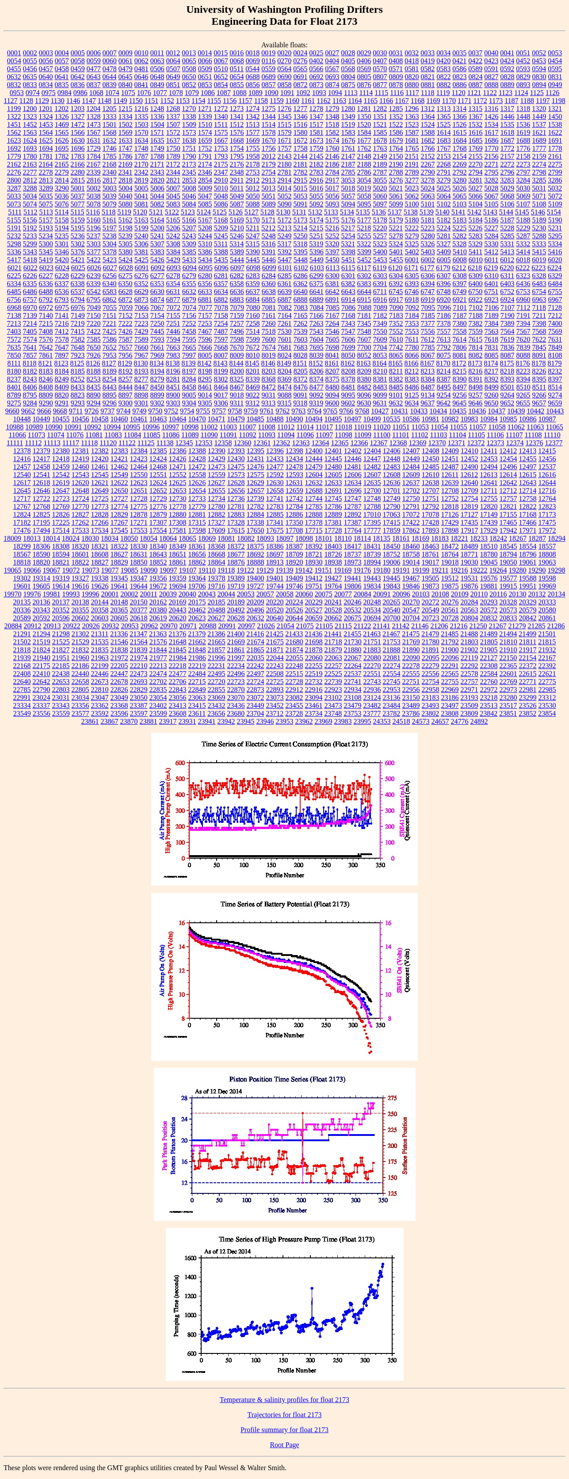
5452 (364, 260)
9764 (314, 411)
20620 (178, 618)
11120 (108, 443)
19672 (158, 586)
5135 (363, 212)
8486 (412, 387)
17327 (216, 522)
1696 (78, 148)
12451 (450, 458)
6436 (523, 283)
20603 (100, 618)
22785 (22, 689)
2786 (364, 172)
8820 (62, 395)
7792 (444, 347)
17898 (450, 530)
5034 (30, 196)
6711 (380, 291)
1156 (230, 100)
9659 (555, 403)
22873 (255, 689)
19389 (236, 578)
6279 (189, 275)
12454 (508, 458)
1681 (412, 140)
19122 (245, 570)
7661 (157, 347)
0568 (348, 69)
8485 (396, 387)
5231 (555, 228)
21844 (158, 650)
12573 (236, 474)
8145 (252, 363)
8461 (205, 387)
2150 (396, 156)
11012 (285, 427)
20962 (149, 626)
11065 (554, 427)
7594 (173, 339)
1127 (10, 100)
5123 (188, 212)
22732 (314, 681)
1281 (364, 108)
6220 (507, 267)
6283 (253, 275)
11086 (170, 435)
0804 (348, 76)
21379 (197, 634)
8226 (539, 371)
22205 (119, 665)
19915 (508, 586)
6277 (157, 275)
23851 (508, 713)
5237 (94, 236)
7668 (221, 347)
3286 (555, 180)
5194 (62, 228)
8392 (492, 379)
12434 (294, 458)
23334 (22, 705)
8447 (141, 387)
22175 (41, 665)
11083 (113, 435)
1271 (205, 108)
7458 (189, 331)
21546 (119, 642)
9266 (539, 395)
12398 (294, 451)
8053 (380, 355)
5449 (316, 260)
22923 (333, 689)
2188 (364, 164)
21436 (313, 634)
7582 (78, 339)
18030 (90, 538)
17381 (333, 522)
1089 (255, 92)
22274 (392, 665)
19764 (333, 586)
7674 (269, 347)
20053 (246, 594)
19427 (333, 578)
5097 (380, 204)
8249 (62, 379)
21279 (517, 626)
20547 (411, 610)
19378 (216, 578)
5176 (348, 220)
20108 (440, 594)
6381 (332, 283)
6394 (428, 283)
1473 (94, 124)
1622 (555, 132)
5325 (412, 244)
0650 (189, 76)
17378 (314, 522)
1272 (221, 108)
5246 (237, 236)
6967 (555, 299)
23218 (489, 697)
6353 (157, 283)
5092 (316, 204)
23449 (255, 705)
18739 (372, 554)
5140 (442, 212)
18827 (100, 562)
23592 (100, 713)
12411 (488, 451)
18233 (479, 538)
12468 (158, 466)
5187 (507, 220)
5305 (125, 244)
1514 (268, 124)
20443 (178, 610)
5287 (523, 236)
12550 (139, 474)
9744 (123, 411)
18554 (528, 546)
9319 (316, 403)
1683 (444, 140)
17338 (255, 522)
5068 (507, 196)
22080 (372, 657)
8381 (380, 379)
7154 (157, 315)
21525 (61, 642)
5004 (125, 188)
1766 (428, 148)
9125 (412, 395)
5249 (285, 236)
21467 (391, 634)
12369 (417, 443)
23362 (100, 705)
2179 (269, 164)
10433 (419, 411)
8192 (125, 371)
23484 (392, 705)
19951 (528, 586)
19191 (401, 570)
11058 (496, 427)
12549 (119, 474)
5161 (110, 220)
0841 (141, 84)
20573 (508, 610)
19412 (314, 578)
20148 (119, 602)
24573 (421, 721)
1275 (268, 108)
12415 (547, 451)
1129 (42, 100)
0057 (62, 61)
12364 (320, 443)
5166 (189, 220)
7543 (316, 331)
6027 (110, 267)
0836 (78, 84)
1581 (316, 132)
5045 (173, 196)
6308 (460, 275)
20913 (52, 626)
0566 (316, 69)
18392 (314, 546)
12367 (378, 443)
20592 (41, 618)
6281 (221, 275)
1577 (253, 132)
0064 (173, 61)
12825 (41, 514)
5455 (396, 260)
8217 (491, 371)
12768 (41, 506)
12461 (100, 466)
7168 (348, 315)
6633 (205, 291)
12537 (547, 466)
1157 (245, 100)
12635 (372, 482)
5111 (15, 212)
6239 (94, 275)
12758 (528, 498)
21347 (138, 634)
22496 (236, 673)
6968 (14, 307)
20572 (489, 610)
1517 (316, 124)
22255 (314, 665)
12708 (450, 490)
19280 (518, 570)
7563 (492, 331)
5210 (237, 228)
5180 (412, 220)
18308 (61, 546)
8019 (269, 355)
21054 (285, 626)
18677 (236, 554)
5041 (141, 196)
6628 (125, 291)
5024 (427, 188)
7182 (380, 315)
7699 (348, 347)
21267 (497, 626)
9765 (330, 411)
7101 (460, 307)
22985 (547, 689)
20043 (207, 594)
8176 (523, 363)
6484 (555, 283)
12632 (314, 482)
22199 (100, 665)
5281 (444, 236)
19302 (22, 578)
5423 (110, 260)
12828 (100, 514)
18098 (304, 538)
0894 (539, 84)
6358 (237, 283)
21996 (216, 657)
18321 (100, 546)
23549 (22, 713)
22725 (275, 681)
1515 (284, 124)
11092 (247, 435)
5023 (412, 188)
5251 (316, 236)
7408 (46, 331)
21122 (362, 626)
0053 (555, 53)
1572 (173, 132)
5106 (507, 204)
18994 (372, 562)
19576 (489, 578)
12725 (100, 498)
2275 (555, 164)
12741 (275, 498)
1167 (402, 100)
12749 (392, 498)
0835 (62, 84)
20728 (450, 618)
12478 (294, 466)
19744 (275, 586)
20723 (430, 618)
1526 (459, 124)
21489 (488, 634)
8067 (428, 355)
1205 (109, 108)
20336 (22, 610)
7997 (189, 355)
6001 (412, 260)
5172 (285, 220)
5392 (285, 252)
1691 (555, 140)
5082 (157, 204)
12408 (430, 451)
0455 (14, 69)
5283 (476, 236)
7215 (46, 323)
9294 (94, 403)
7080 (253, 307)
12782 (255, 506)
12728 (139, 498)
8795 (30, 395)
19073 (90, 570)
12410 (469, 451)
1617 (492, 132)
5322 (364, 244)
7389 (507, 323)
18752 (392, 554)
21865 (255, 650)
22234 (236, 665)
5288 (539, 236)
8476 (301, 387)
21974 (139, 657)
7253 (205, 323)
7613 (443, 339)
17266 (100, 522)
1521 (380, 124)
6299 (316, 275)
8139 (189, 363)
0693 (332, 76)
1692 (14, 148)
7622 (539, 339)
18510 (489, 546)
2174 (205, 164)
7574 (30, 339)
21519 (41, 642)
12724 (80, 498)
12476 (255, 466)
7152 (125, 315)
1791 (205, 156)
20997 (247, 626)
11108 (533, 435)
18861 (178, 562)
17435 (469, 522)
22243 (275, 665)
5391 (269, 252)
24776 (460, 721)
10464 (178, 419)
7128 (555, 307)
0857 (269, 84)
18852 (158, 562)
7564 (507, 331)
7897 (62, 355)
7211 (539, 315)
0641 (62, 76)
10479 (236, 419)
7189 (492, 315)
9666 (44, 411)
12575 (255, 474)
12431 (255, 458)
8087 (507, 355)
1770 (492, 148)
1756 (269, 148)
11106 (495, 435)
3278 (427, 180)
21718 (333, 642)
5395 (301, 252)
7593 (157, 339)
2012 (269, 156)
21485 (449, 634)
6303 (380, 275)
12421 (119, 458)
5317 (284, 244)
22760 (489, 681)
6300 (332, 275)
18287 (537, 538)
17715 (314, 530)
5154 (554, 212)
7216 (62, 323)
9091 (301, 395)
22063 (333, 657)
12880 (178, 514)
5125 (220, 212)
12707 (430, 490)
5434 (205, 260)
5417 (14, 260)
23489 (411, 705)
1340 (221, 116)
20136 (41, 602)
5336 (14, 252)
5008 (189, 188)
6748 (443, 291)
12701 (392, 490)
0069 (253, 61)
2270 (476, 164)
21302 (80, 634)
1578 (269, 132)
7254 (221, 323)
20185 (216, 602)
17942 (508, 530)
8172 (459, 363)
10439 (516, 411)
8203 (269, 371)
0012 (173, 53)
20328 (508, 602)
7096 (444, 307)
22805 (80, 689)
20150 (139, 602)
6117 (364, 267)
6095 (206, 267)
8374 (316, 379)
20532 (353, 610)
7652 (110, 347)
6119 (379, 267)
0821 (428, 76)
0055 (30, 61)
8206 (316, 371)
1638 (189, 140)
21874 (294, 650)
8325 (237, 379)
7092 (412, 307)
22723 (236, 681)
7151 (110, 315)
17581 (178, 530)
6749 (459, 291)
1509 (189, 124)
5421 (78, 260)
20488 (216, 610)
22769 (508, 681)
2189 (380, 164)
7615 (475, 339)
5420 (62, 260)
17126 (450, 514)
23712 (274, 713)
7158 (221, 315)
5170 (253, 220)
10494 (314, 419)
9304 (189, 403)
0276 (300, 61)
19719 (236, 586)
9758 (235, 411)
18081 (226, 538)
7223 (141, 323)
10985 (508, 419)
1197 (543, 100)
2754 (269, 172)
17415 (392, 522)
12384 (139, 451)
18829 (119, 562)
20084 (362, 594)
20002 (129, 594)
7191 (523, 315)
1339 (205, 116)
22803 (61, 689)
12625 (178, 482)
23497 (450, 705)
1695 (62, 148)
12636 (392, 482)
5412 (491, 252)
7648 (78, 347)
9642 (443, 403)
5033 (14, 196)
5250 (301, 236)
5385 (189, 252)
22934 (353, 689)
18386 (275, 546)
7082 (285, 307)
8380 (364, 379)
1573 (189, 132)
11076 (75, 435)
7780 (412, 347)
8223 (523, 371)
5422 (94, 260)
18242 (498, 538)
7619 (507, 339)
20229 (314, 602)
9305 (205, 403)
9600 (332, 403)
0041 (507, 53)
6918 (412, 299)
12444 (314, 458)
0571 (396, 69)
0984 (64, 92)
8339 (253, 379)
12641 (489, 482)
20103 (421, 594)
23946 (265, 721)
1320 (539, 108)
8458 (189, 387)
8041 (332, 355)
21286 (556, 626)
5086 (221, 204)
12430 (236, 458)
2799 (555, 172)
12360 (242, 443)
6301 (348, 275)
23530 (547, 705)
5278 (396, 236)
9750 (155, 411)
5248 (269, 236)
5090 (285, 204)
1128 (26, 100)
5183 (460, 220)
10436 (477, 411)
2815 (78, 180)
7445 (157, 331)
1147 (88, 100)
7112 (523, 307)
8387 (444, 379)
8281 (173, 379)
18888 (255, 562)
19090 (148, 570)
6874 (157, 299)
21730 (353, 642)
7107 (507, 307)
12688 (314, 490)
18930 (314, 562)
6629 (141, 291)
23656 (216, 713)
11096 (304, 435)
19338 (100, 578)
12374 (514, 443)
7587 (125, 339)
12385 (158, 451)
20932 (110, 626)
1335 (141, 116)
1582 (332, 132)
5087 (237, 204)
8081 (460, 355)
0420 (443, 61)
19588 (528, 578)
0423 (491, 61)
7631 (555, 339)
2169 (125, 164)
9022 (253, 395)
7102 (476, 307)
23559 (61, 713)
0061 (125, 61)
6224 (554, 267)
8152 (316, 363)
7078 (221, 307)
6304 (396, 275)
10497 (353, 419)
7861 (46, 355)
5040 (125, 196)
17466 (528, 522)
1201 (45, 108)
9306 (221, 403)
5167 (205, 220)
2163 (30, 164)
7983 (173, 355)
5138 (411, 212)
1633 (125, 140)
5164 (157, 220)
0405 (348, 61)
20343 (41, 610)
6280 (205, 275)
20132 (537, 594)
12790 (392, 506)
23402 (158, 705)
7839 (523, 347)
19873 (430, 586)
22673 (100, 681)
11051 (400, 427)
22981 (528, 689)
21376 (177, 634)
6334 (14, 283)
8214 (443, 371)
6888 (301, 299)
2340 (110, 172)
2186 (332, 164)
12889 (333, 514)
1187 (511, 100)
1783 (78, 156)
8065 (396, 355)
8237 (14, 379)
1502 (125, 124)
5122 (172, 212)
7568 (539, 331)
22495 (216, 673)
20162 (158, 602)
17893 (430, 530)
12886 (294, 514)
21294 (41, 634)
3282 (491, 180)
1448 (523, 116)
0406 (364, 61)
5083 (173, 204)
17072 (411, 514)
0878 (396, 84)
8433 (78, 387)
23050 (139, 697)
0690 (285, 76)
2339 (94, 172)
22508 (275, 673)
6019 (539, 260)
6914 (348, 299)
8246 (46, 379)
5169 (237, 220)
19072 (71, 570)
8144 (236, 363)
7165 (301, 315)
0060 (110, 61)
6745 (396, 291)
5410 (460, 252)
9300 (125, 403)
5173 (301, 220)
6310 (492, 275)
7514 (253, 331)
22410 (41, 673)
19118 (226, 570)
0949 (555, 84)
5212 (268, 228)
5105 (492, 204)
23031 (61, 697)
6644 (364, 291)
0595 (555, 69)
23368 (119, 705)
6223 (538, 267)
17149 (489, 514)
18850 (139, 562)
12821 (508, 506)
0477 (94, 69)
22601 (508, 673)
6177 (427, 267)
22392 (547, 665)
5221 (396, 228)
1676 (348, 140)
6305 (412, 275)
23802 (430, 713)
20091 (382, 594)
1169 (433, 100)
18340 (158, 546)
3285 (539, 180)
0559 (268, 69)
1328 (94, 116)
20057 (265, 594)
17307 (158, 522)
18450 (392, 546)
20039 (168, 594)
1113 (351, 92)
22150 (508, 657)
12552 (178, 474)
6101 (285, 267)
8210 (380, 371)
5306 (141, 244)
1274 (252, 108)
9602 (348, 403)
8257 (125, 379)
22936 (372, 689)
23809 (469, 713)
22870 (236, 689)
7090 (396, 307)
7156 (189, 315)
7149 (78, 315)
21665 (216, 642)
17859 (392, 530)
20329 (528, 602)
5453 (380, 260)
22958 (430, 689)
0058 (78, 61)
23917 (168, 721)
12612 (469, 474)
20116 (498, 594)
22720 (216, 681)
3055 (380, 180)
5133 (331, 212)
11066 (17, 435)
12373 (495, 443)
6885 (269, 299)
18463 (430, 546)
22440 (80, 673)
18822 (80, 562)
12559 (216, 474)
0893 (523, 84)
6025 (78, 267)
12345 (184, 443)
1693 (30, 148)
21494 (508, 634)
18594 (61, 554)
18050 (129, 538)
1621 (539, 132)
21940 (41, 657)
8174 (491, 363)
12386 (178, 451)
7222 (125, 323)
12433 (275, 458)
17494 (41, 530)
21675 (275, 642)
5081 (141, 204)
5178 (380, 220)
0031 (396, 53)
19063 (547, 562)
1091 (287, 92)
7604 (316, 339)
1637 (173, 140)
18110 (342, 538)
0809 (396, 76)
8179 (555, 363)
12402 (353, 451)
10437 (496, 411)
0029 (364, 53)
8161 (332, 363)
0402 (316, 61)
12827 (80, 514)
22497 (255, 673)
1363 (412, 116)
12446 (353, 458)
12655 (216, 490)
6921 (460, 299)
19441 (353, 578)
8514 (555, 387)
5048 (221, 196)
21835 (100, 650)
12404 (372, 451)
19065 (12, 570)
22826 (119, 689)
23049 (119, 697)
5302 (78, 244)
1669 (253, 140)
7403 (14, 331)
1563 (30, 132)
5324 (396, 244)
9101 (396, 395)
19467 (411, 578)
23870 (129, 721)
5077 (78, 204)
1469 (62, 124)
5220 (380, 228)
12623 (139, 482)
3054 (364, 180)
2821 (173, 180)
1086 (208, 92)
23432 (216, 705)
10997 (170, 427)
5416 (555, 252)
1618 (507, 132)
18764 (450, 554)
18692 (255, 554)
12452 (469, 458)
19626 (100, 586)
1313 (443, 108)
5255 (364, 236)
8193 (141, 371)
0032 (412, 53)
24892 (479, 721)
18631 (139, 554)
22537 (353, 673)
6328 (539, 275)
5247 (253, 236)
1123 (505, 92)
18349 (178, 546)
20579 (528, 610)
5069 (523, 196)
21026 (266, 626)
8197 (189, 371)
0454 (555, 61)
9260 (492, 395)
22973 (508, 689)
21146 (419, 626)
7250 (157, 323)
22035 (255, 657)
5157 (46, 220)
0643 (94, 76)
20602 (80, 618)
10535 (392, 419)
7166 (316, 315)
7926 (94, 355)
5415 (539, 252)
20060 (304, 594)
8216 (475, 371)
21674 (255, 642)
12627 (216, 482)
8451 (173, 387)
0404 (332, 61)
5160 (94, 220)
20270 (411, 602)
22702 (158, 681)
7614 (459, 339)
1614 (444, 132)
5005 (141, 188)
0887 (476, 84)
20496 (255, 610)
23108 (353, 697)
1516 (300, 124)
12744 (314, 498)
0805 (364, 76)
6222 (523, 267)
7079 (237, 307)
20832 (489, 618)
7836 (507, 347)
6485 (14, 291)
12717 (22, 498)
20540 (392, 610)
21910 (508, 650)
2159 (539, 156)
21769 (411, 642)
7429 (141, 331)
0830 (539, 76)
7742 (396, 347)
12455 (528, 458)
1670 (269, 140)
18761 (430, 554)
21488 (469, 634)
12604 (314, 474)
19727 (255, 586)
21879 (333, 650)
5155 (14, 220)
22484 (197, 673)
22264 (353, 665)
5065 (460, 196)
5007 (173, 188)
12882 (216, 514)
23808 (449, 713)
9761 (267, 411)
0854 (221, 84)
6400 (476, 283)
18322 (119, 546)
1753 (221, 148)
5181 (428, 220)
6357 (221, 283)
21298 (61, 634)
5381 (141, 252)
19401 (275, 578)
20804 (469, 618)
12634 (353, 482)
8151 (300, 363)
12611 (449, 474)
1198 (558, 100)
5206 (173, 228)
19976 (32, 594)
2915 (300, 180)
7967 (141, 355)
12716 (547, 490)
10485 (255, 419)
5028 (491, 188)
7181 (364, 315)
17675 (275, 530)
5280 (428, 236)
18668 (216, 554)
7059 (125, 307)
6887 (285, 299)
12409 (450, 451)
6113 (333, 267)
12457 (22, 466)
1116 (397, 92)
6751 (491, 291)
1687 (507, 140)
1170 (449, 100)
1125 (536, 92)
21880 (353, 650)
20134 (556, 594)
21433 (294, 634)
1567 (94, 132)
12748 (372, 498)
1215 (125, 108)
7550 (380, 331)
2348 (237, 172)
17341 (275, 522)
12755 (489, 498)
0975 (49, 92)
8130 (141, 363)
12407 (411, 451)
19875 (450, 586)
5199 (141, 228)
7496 (237, 331)
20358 (100, 610)
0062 (141, 61)
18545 (508, 546)
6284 (269, 275)
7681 (285, 347)
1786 (125, 156)
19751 (314, 586)
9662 (28, 411)
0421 (459, 61)
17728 (333, 530)
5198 (125, 228)
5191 (14, 228)
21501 (547, 634)
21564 (139, 642)
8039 (316, 355)
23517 (508, 705)
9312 (252, 403)
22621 (547, 673)
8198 (205, 371)
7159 (237, 315)
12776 (158, 506)
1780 (30, 156)
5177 (364, 220)
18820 (41, 562)
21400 (235, 634)
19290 (537, 570)
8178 (539, 363)
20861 (547, 618)
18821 (61, 562)
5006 (157, 188)
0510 (221, 69)
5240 (141, 236)
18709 (294, 554)
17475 (547, 522)
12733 (197, 498)
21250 (478, 626)
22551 (372, 673)
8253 (94, 379)
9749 (139, 411)
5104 (476, 204)
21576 (158, 642)
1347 (316, 116)
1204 (93, 108)
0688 (253, 76)
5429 (173, 260)
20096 (401, 594)
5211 (253, 228)
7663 (173, 347)
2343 (157, 172)
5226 (475, 228)
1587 (412, 132)
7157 (205, 315)
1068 (96, 92)
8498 (476, 387)
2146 (332, 156)
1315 (475, 108)
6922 (476, 299)
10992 (92, 427)
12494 (489, 466)
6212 (459, 267)
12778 (178, 506)
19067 (51, 570)
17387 (353, 522)
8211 (396, 371)
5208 (205, 228)
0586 (459, 69)
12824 (22, 514)
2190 (396, 164)
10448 (22, 419)
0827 (492, 76)
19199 (420, 570)
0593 (523, 69)
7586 (110, 339)
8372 (301, 379)
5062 (412, 196)
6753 (523, 291)
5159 (78, 220)
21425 (274, 634)
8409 (62, 387)
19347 (139, 578)
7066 (141, 307)
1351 (380, 116)
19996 (90, 594)
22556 (430, 673)
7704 (380, 347)
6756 (14, 299)
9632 (396, 403)
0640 (46, 76)
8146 (268, 363)
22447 (119, 673)
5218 (364, 228)
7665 (189, 347)
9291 (62, 403)
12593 (294, 474)
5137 (395, 212)
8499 (492, 387)
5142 (474, 212)
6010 (476, 260)
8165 (396, 363)
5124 (204, 212)
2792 (460, 172)
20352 (61, 610)
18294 (556, 538)
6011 (491, 260)
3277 (412, 180)
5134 (347, 212)
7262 (301, 323)
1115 (381, 92)
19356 (158, 578)
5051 (269, 196)
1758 (301, 148)
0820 (412, 76)
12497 (528, 466)
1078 (176, 92)
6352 (141, 283)
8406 (30, 387)
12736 (236, 498)
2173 (189, 164)
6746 (412, 291)
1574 (205, 132)
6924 (507, 299)
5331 (507, 244)
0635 (30, 76)
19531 (469, 578)
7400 (555, 323)
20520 (275, 610)
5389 (237, 252)
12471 (178, 466)
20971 (188, 626)
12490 (469, 466)
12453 (489, 458)
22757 (469, 681)
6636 (237, 291)
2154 (460, 156)
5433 (189, 260)
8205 (301, 371)
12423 (139, 458)
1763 (380, 148)
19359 (178, 578)
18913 (275, 562)
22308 (489, 665)
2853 (189, 180)
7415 (78, 331)
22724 (255, 681)
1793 (221, 156)
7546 (332, 331)
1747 (125, 148)
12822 (528, 506)
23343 (61, 705)
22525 (333, 673)
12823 (547, 506)
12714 (527, 490)
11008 (266, 427)
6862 (110, 299)
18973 (353, 562)
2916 (316, 180)
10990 (53, 427)
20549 (430, 610)
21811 (527, 642)
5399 (364, 252)
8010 (253, 355)
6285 (285, 275)
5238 (110, 236)
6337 (62, 283)
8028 (301, 355)
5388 (221, 252)
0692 (316, 76)
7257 (237, 323)
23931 (187, 721)
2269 (460, 164)
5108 (539, 204)
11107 (514, 435)
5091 (301, 204)
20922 (71, 626)
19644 (139, 586)
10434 (438, 411)
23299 (528, 697)
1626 (62, 140)
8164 (380, 363)
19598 (547, 578)
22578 (469, 673)
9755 (203, 411)
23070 (236, 697)
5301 (62, 244)
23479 (353, 705)
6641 (316, 291)
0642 (78, 76)
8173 (475, 363)
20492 (236, 610)
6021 (15, 267)
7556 (428, 331)
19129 (265, 570)
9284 (30, 403)
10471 (216, 419)
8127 (109, 363)
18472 (450, 546)
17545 (119, 530)
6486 (30, 291)
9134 (428, 395)
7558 (460, 331)
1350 (364, 116)
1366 (460, 116)
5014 (284, 188)
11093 (266, 435)
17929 (489, 530)
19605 (41, 586)
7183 (396, 315)
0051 (523, 53)
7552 (396, 331)
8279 (157, 379)
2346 (205, 172)
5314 (236, 244)
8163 (364, 363)
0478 (110, 69)
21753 (392, 642)
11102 (419, 435)
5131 (299, 212)
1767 (444, 148)
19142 (304, 570)
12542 (61, 474)
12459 (61, 466)
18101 (323, 538)
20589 (22, 618)
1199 (14, 108)
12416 (22, 458)
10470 (197, 419)
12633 (333, 482)
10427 (380, 411)
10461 (139, 419)
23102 (333, 697)
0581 (412, 69)
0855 (237, 84)
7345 (364, 323)
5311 (221, 244)
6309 (476, 275)
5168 (221, 220)
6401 (492, 283)
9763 (298, 411)
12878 (139, 514)
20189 (236, 602)
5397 (332, 252)
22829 (139, 689)
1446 (507, 116)
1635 (157, 140)
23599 (158, 713)
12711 (488, 490)
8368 (269, 379)
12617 (22, 482)
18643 (158, 554)
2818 (125, 180)
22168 (22, 665)
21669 (236, 642)
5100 (412, 204)
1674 (332, 140)
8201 (253, 371)
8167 (427, 363)
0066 (205, 61)
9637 (427, 403)
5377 (94, 252)
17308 (178, 522)
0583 (443, 69)
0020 (284, 53)
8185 (78, 371)
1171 (464, 100)
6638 (269, 291)
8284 (189, 379)
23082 (294, 697)
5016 (316, 188)
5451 (348, 260)
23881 (148, 721)
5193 (46, 228)
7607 (364, 339)
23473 (333, 705)
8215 (459, 371)
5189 (539, 220)
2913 (268, 180)
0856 (253, 84)
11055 (458, 427)
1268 (173, 108)
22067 (353, 657)
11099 (362, 435)
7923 (78, 355)
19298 (556, 570)
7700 (364, 347)
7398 (539, 323)
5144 (506, 212)
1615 (460, 132)
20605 (119, 618)
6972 (46, 307)
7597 (221, 339)
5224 (443, 228)
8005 (205, 355)
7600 (269, 339)
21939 (22, 657)
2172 (173, 164)
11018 (343, 427)
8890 (94, 395)
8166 (412, 363)
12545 (100, 474)
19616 (80, 586)
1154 (198, 100)
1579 (285, 132)
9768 (362, 411)
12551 (158, 474)
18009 (12, 538)
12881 (197, 514)
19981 (51, 594)
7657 (125, 347)
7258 (253, 323)
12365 (339, 443)
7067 (157, 307)
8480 (332, 387)
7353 (412, 323)
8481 (348, 387)
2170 (141, 164)
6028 (126, 267)
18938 (333, 562)
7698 (332, 347)
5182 (444, 220)
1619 (523, 132)
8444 (125, 387)
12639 (450, 482)
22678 (119, 681)
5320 (332, 244)
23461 (314, 705)
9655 (523, 403)
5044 (157, 196)
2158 (523, 156)
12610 (430, 474)
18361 (197, 546)
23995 (362, 721)
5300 (46, 244)
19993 (71, 594)
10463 (158, 419)
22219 (197, 665)
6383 (364, 283)
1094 (335, 92)
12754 (469, 498)
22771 (528, 681)
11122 (127, 443)
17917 (469, 530)
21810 (508, 642)
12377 (553, 443)
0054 (14, 61)
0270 (284, 61)
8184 (62, 371)
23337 (41, 705)
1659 (205, 140)
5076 (62, 204)
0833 (30, 84)
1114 (366, 92)
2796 (507, 172)
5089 (269, 204)
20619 (158, 618)
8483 (380, 387)
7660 (141, 347)
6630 (157, 291)
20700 (392, 618)
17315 (197, 522)
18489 (469, 546)
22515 (294, 673)
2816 (94, 180)
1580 (301, 132)
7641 (30, 347)
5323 (380, 244)
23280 (508, 697)
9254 (444, 395)
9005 (189, 395)
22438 (61, 673)
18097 (285, 538)
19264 (498, 570)
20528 (333, 610)
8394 (523, 379)
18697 (275, 554)
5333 (539, 244)
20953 (130, 626)
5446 (269, 260)
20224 (294, 602)
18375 (255, 546)
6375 (316, 283)
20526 (294, 610)
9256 (460, 395)
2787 (380, 172)
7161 (269, 315)
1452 (30, 124)
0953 (17, 92)
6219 (491, 267)
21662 (197, 642)
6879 (189, 299)
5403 (428, 252)
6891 (332, 299)
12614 (508, 474)
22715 (197, 681)
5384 (173, 252)
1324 (46, 116)
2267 (428, 164)
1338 (189, 116)
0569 (364, 69)
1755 (253, 148)
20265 (392, 602)
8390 (460, 379)
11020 (381, 427)
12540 (22, 474)
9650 (491, 403)
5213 (284, 228)
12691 (333, 490)
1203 (77, 108)
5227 (491, 228)
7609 (380, 339)
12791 (411, 506)
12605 (333, 474)
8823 (78, 395)
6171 (411, 267)
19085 (129, 570)
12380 (61, 451)
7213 (14, 323)
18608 (100, 554)
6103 (317, 267)
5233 (30, 236)
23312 (547, 697)
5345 (46, 252)
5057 (348, 196)
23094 (314, 697)
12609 (411, 474)
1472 (78, 124)
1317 (507, 108)
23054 (158, 697)
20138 (80, 602)
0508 (189, 69)
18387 (294, 546)
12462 (119, 466)
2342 (141, 172)
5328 (459, 244)
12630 (275, 482)
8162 (348, 363)
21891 (430, 650)
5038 (94, 196)
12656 (236, 490)
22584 (489, 673)
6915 (364, 299)
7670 (237, 347)
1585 (380, 132)
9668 (60, 411)
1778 (555, 148)
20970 (169, 626)
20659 (314, 618)
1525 (443, 124)
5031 (539, 188)
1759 (316, 148)
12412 (508, 451)
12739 (255, 498)
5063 (428, 196)
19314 (41, 578)
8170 (443, 363)
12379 (41, 451)
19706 (197, 586)
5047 (205, 196)
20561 (450, 610)
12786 (333, 506)
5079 (110, 204)
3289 (46, 188)
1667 (221, 140)
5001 (78, 188)
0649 (173, 76)
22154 (527, 657)
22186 (80, 665)
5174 (316, 220)
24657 (440, 721)
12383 (119, 451)
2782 (301, 172)
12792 (430, 506)
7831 (492, 347)
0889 (507, 84)
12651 (139, 490)
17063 (392, 514)
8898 (141, 395)
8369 (285, 379)
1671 (285, 140)
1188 (527, 100)
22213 (158, 665)
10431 (399, 411)
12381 (80, 451)
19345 (119, 578)
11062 (516, 427)
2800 (14, 180)
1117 (412, 92)
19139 (284, 570)
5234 (46, 236)
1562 (14, 132)
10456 (80, 419)
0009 (125, 53)
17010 (372, 514)
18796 (528, 554)
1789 (173, 156)
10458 (100, 419)
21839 (139, 650)
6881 (205, 299)
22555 (411, 673)
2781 (285, 172)
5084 (189, 204)
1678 (380, 140)
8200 (237, 371)
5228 (507, 228)
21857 (216, 650)
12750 (411, 498)
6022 (30, 267)
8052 (364, 355)
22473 (139, 673)
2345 (189, 172)
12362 (281, 443)
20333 (547, 602)
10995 (131, 427)
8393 (507, 379)
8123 (61, 363)
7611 (412, 339)
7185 (428, 315)
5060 (380, 196)
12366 (359, 443)
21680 (294, 642)
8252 (78, 379)
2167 (94, 164)
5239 (125, 236)
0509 (205, 69)
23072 (255, 697)
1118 (428, 92)
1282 (380, 108)
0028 (348, 53)
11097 (324, 435)
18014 (51, 538)
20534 (372, 610)
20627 (216, 618)
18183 (440, 538)
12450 (430, 458)
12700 (372, 490)
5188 (523, 220)
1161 (308, 100)
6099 (269, 267)
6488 (46, 291)
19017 (430, 562)
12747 (353, 498)
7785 (428, 347)
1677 (364, 140)
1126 (552, 92)
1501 (110, 124)
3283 (507, 180)
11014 (304, 427)
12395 (255, 451)
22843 (178, 689)
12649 (100, 490)
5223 (427, 228)
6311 (507, 275)
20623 (197, 618)
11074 (55, 435)
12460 (80, 466)
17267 (119, 522)
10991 (73, 427)
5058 (364, 196)
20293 (489, 602)
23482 (372, 705)
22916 (314, 689)
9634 (412, 403)
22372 (528, 665)
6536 (62, 291)
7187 (460, 315)
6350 (125, 283)
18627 (119, 554)
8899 (157, 395)
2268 (444, 164)
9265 (523, 395)
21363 (158, 634)
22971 (469, 689)
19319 (61, 578)
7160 (253, 315)
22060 (314, 657)
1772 (507, 148)
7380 (460, 323)
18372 (236, 546)
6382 (348, 283)
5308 (173, 244)
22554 (392, 673)
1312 (427, 108)
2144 (301, 156)
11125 (146, 443)
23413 (178, 705)
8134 (157, 363)
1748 (141, 148)
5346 (62, 252)
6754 (539, 291)
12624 (158, 482)
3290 (62, 188)
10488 (275, 419)
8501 (507, 387)
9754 (187, 411)
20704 (411, 618)
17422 (411, 522)
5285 (507, 236)
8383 (412, 379)
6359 (253, 283)
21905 (489, 650)
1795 (237, 156)
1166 (386, 100)
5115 (77, 212)
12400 (314, 451)
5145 (522, 212)
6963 (539, 299)
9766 (346, 411)
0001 (14, 53)
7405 (30, 331)
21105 (324, 626)
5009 (205, 188)
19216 (459, 570)
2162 (14, 164)
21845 (178, 650)
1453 (46, 124)
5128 (267, 212)
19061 (528, 562)
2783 (316, 172)
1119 (443, 92)
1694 (46, 148)
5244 (205, 236)
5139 (427, 212)
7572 (14, 339)
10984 (489, 419)
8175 (507, 363)
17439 (489, 522)
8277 (141, 379)
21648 (178, 642)
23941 (207, 721)
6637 (253, 291)
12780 (216, 506)
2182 (316, 164)
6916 (380, 299)
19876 (469, 586)
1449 (539, 116)
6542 (94, 291)
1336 (157, 116)
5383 (157, 252)
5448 (301, 260)
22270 (372, 665)
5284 (492, 236)
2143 (285, 156)
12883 (236, 514)
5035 (46, 196)
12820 (489, 506)
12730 (178, 498)
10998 (190, 427)
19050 (508, 562)
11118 (89, 443)
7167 (332, 315)
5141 (458, 212)
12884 (255, 514)
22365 (508, 665)
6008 (460, 260)
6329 (555, 275)
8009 (237, 355)
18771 (469, 554)
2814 (62, 180)
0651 (205, 76)
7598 (237, 339)
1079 (192, 92)
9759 (251, 411)
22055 (294, 657)
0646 (141, 76)
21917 (528, 650)
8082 (476, 355)
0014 (205, 53)
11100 (381, 435)
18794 (508, 554)
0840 (125, 84)
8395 (539, 379)
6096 (221, 267)
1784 (94, 156)
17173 (547, 514)
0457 (46, 69)
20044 (226, 594)
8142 (205, 363)
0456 (30, 69)
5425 (141, 260)
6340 (110, 283)
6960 (523, 299)
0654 (237, 76)
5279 (412, 236)
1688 (523, 140)
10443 (555, 411)
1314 (459, 108)
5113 (46, 212)
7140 (46, 315)
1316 (491, 108)
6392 (396, 283)
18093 (265, 538)
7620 (523, 339)
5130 (283, 212)
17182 (22, 522)
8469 (253, 387)
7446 (173, 331)
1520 (364, 124)
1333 (110, 116)
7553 (412, 331)
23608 (178, 713)
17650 (255, 530)
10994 (112, 427)
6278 (173, 275)
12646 (41, 490)
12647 (61, 490)
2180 (285, 164)
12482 (372, 466)
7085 (332, 307)
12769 (61, 506)
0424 (507, 61)
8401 (14, 387)
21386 (216, 634)
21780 (430, 642)
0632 (14, 76)
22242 (255, 665)
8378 (348, 379)
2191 (412, 164)
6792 (46, 299)
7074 (189, 307)
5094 (348, 204)
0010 (141, 53)
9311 (237, 403)
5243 (189, 236)
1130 (57, 100)
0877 (380, 84)
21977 (158, 657)
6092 (158, 267)
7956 (125, 355)
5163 (141, 220)
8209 (364, 371)
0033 (427, 53)
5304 (110, 244)
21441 (333, 634)
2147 (348, 156)
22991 (22, 697)
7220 (94, 323)
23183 (430, 697)
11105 (476, 435)
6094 (190, 267)
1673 (316, 140)
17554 (158, 530)
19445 (392, 578)
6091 (142, 267)
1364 (428, 116)
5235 (62, 236)
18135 (381, 538)
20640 (275, 618)
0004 (62, 53)
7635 (14, 347)
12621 (100, 482)
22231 (216, 665)
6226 (30, 275)
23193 (469, 697)
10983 (469, 419)
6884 (253, 299)
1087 (224, 92)
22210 (139, 665)
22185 (61, 665)
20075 (323, 594)
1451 (14, 124)
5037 (78, 196)
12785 (314, 506)
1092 (303, 92)
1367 (476, 116)
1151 (151, 100)
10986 (528, 419)
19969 (547, 586)
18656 (197, 554)
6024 (62, 267)
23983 (343, 721)
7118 (539, 307)
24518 (401, 721)
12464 (139, 466)
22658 (80, 681)
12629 (255, 482)
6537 (78, 291)
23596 (119, 713)
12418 (61, 458)
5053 (301, 196)
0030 (380, 53)
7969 (157, 355)
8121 (45, 363)
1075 (128, 92)
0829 (523, 76)
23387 (139, 705)
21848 (197, 650)
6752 (507, 291)
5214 (300, 228)
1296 (412, 108)
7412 (62, 331)
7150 (94, 315)
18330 (139, 546)
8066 (412, 355)
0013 (189, 53)
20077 (343, 594)
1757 (285, 148)
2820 (157, 180)
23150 (411, 697)
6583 (110, 291)
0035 (459, 53)
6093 (174, 267)
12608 (392, 474)
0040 (491, 53)
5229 (523, 228)
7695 (316, 347)
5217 (348, 228)
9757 (219, 411)
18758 (411, 554)
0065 (189, 61)
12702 (411, 490)
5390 (253, 252)
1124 (521, 92)
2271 (492, 164)
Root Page (284, 1444)
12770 (80, 506)
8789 (14, 395)
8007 (221, 355)
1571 (157, 132)
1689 (539, 140)
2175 (221, 164)
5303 (94, 244)
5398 (348, 252)
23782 (391, 713)
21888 (392, 650)
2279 (62, 172)
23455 (294, 705)
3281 (475, 180)
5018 (348, 188)
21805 (489, 642)
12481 (353, 466)
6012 (507, 260)
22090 (411, 657)
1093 (319, 92)
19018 (450, 562)
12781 (236, 506)
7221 (110, 323)
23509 (469, 705)
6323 (523, 275)
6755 (555, 291)
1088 (240, 92)
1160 (292, 100)
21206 (439, 626)
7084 (316, 307)
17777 (372, 530)
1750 (173, 148)
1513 (252, 124)
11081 (94, 435)
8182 (30, 371)
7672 (253, 347)
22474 (158, 673)
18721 (314, 554)
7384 (492, 323)
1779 (14, 156)
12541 (41, 474)
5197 (110, 228)
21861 (236, 650)
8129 (125, 363)
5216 (332, 228)
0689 (269, 76)
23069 (216, 697)
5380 (125, 252)
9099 (380, 395)
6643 (348, 291)
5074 (30, 204)
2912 (252, 180)
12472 (197, 466)
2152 (428, 156)
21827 (61, 650)
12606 (353, 474)
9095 (348, 395)
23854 (547, 713)
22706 (178, 681)
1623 (14, 140)
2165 (62, 164)
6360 (269, 283)
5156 (30, 220)
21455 (352, 634)
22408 (22, 673)
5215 (316, 228)
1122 (489, 92)
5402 (412, 252)
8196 (173, 371)
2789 (412, 172)
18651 (178, 554)
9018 (237, 395)
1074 (112, 92)
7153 (141, 315)
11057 (477, 427)
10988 (14, 427)
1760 (332, 148)
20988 (208, 626)
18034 (109, 538)
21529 (80, 642)
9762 (282, 411)
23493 (430, 705)
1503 (141, 124)
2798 (539, 172)
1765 (412, 148)
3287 (14, 188)
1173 (496, 100)
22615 (528, 673)
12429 (216, 458)
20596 (61, 618)
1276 (284, 108)
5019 (364, 188)
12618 (41, 482)
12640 (469, 482)
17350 (294, 522)
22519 (314, 673)
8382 (396, 379)
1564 (46, 132)
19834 (372, 586)
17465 (508, 522)
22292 (469, 665)
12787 (353, 506)
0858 (285, 84)
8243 (30, 379)
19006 (392, 562)
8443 (110, 387)
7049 (94, 307)
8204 (285, 371)
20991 (227, 626)
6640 (301, 291)
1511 (221, 124)
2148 (364, 156)
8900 (173, 395)
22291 (450, 665)
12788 (372, 506)
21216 (458, 626)
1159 (276, 100)
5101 (428, 204)
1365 (444, 116)
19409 (294, 578)
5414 (523, 252)
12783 (275, 506)
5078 (94, 204)
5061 (396, 196)
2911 (237, 180)
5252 (332, 236)
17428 (430, 522)
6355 (189, 283)
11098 (343, 435)
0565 (300, 69)
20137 (61, 602)
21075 (305, 626)
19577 (508, 578)
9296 (110, 403)
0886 (460, 84)
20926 (91, 626)
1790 (189, 156)
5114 (62, 212)
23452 (275, 705)
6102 (301, 267)
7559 (476, 331)
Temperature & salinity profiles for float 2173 (284, 1399)
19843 (392, 586)
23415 (197, 705)
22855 (216, 689)
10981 (430, 419)
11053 (420, 427)
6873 (141, 299)
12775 (139, 506)
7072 (173, 307)
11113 (51, 443)
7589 (141, 339)
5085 (205, 204)
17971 (528, 530)
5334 (555, 244)
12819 (469, 506)
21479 (430, 634)
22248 (294, 665)
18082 (246, 538)
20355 (80, 610)
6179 (443, 267)
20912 (33, 626)
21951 (61, 657)
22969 (450, 689)
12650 (119, 490)
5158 (62, 220)
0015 (221, 53)
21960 (80, 657)
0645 (125, 76)
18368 (216, 546)
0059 (94, 61)
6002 (428, 260)
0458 (62, 69)
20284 (469, 602)
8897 (125, 395)
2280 (78, 172)
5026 (459, 188)
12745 (333, 498)
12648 (80, 490)
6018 (523, 260)
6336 (46, 283)
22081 (392, 657)
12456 (547, 458)
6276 (141, 275)
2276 (14, 172)
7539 (301, 331)
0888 (492, 84)
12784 (294, 506)
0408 (396, 61)
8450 (157, 387)
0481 (141, 69)
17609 (216, 530)
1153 (183, 100)
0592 (507, 69)
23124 (372, 697)
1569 (125, 132)
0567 (332, 69)
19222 (479, 570)
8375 (332, 379)
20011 (148, 594)
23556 (41, 713)
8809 (46, 395)
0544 (252, 69)
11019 (362, 427)
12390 (216, 451)
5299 (30, 244)
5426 (157, 260)
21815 (547, 642)
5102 (444, 204)
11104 (457, 435)
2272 (507, 164)
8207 (332, 371)
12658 (275, 490)
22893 (275, 689)
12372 (476, 443)
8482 (364, 387)
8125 (77, 363)
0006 (94, 53)
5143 (490, 212)
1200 (30, 108)
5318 (300, 244)
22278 (411, 665)
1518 (332, 124)
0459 (78, 69)
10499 (372, 419)
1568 (110, 132)
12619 (61, 482)
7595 (189, 339)
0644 (110, 76)
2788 (396, 172)
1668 (237, 140)
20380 (158, 610)
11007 (247, 427)
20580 (547, 610)
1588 (428, 132)
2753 (253, 172)
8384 (428, 379)
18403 (333, 546)
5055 (316, 196)
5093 (332, 204)
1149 (120, 100)
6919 (428, 299)
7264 (332, 323)
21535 (100, 642)
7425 (110, 331)
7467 (205, 331)
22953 (392, 689)
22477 (178, 673)
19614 (61, 586)
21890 (411, 650)
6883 (237, 299)
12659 (294, 490)
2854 (205, 180)
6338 (78, 283)
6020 (555, 260)
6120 (395, 267)
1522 (396, 124)
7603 (301, 339)
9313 (268, 403)
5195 (78, 228)
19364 (197, 578)
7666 (205, 347)
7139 (30, 315)
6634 (221, 291)
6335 (30, 283)
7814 (476, 347)
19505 (430, 578)
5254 (348, 236)
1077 (160, 92)
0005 (78, 53)
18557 (547, 546)
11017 (324, 427)
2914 (284, 180)
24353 (382, 721)
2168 (110, 164)
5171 (269, 220)
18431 (372, 546)
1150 (135, 100)
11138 (165, 443)
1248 (157, 108)
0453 (539, 61)
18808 (547, 554)
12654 (197, 490)
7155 (173, 315)
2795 (492, 172)
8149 (284, 363)
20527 (314, 610)
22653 (61, 681)
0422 (475, 61)
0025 (316, 53)
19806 (353, 586)
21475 (411, 634)
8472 (269, 387)
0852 (189, 84)
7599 (253, 339)
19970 (12, 594)
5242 (173, 236)
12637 (411, 482)
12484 (411, 466)
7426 (125, 331)
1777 (539, 148)
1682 (428, 140)
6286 (301, 275)
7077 (205, 307)
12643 (528, 482)
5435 (221, 260)
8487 (428, 387)
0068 (237, 61)
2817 (110, 180)
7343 (348, 323)
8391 (476, 379)
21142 (400, 626)
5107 (523, 204)
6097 (237, 267)
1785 (110, 156)
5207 (189, 228)
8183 (46, 371)
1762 (364, 148)
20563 (469, 610)
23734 (313, 713)
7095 (428, 307)
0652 (221, 76)
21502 (22, 642)
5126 (236, 212)
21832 (80, 650)
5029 (507, 188)
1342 (253, 116)
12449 (411, 458)
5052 (285, 196)
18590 (41, 554)
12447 (372, 458)
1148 (104, 100)
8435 (94, 387)
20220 (275, 602)
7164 (285, 315)
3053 (348, 180)
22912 (294, 689)
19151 (323, 570)
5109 (555, 204)
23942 (226, 721)
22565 (450, 673)
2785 (348, 172)
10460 (119, 419)
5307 (157, 244)
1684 (460, 140)
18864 (216, 562)
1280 (348, 108)
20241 (333, 602)
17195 (41, 522)
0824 (476, 76)
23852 (527, 713)
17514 (61, 530)
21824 (41, 650)
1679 (396, 140)
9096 (364, 395)
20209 (255, 602)
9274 (555, 395)
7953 (110, 355)
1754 (237, 148)
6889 (316, 299)
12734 (216, 498)
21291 (22, 634)
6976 (78, 307)
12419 (80, 458)
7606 (348, 339)
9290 (46, 403)
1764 (396, 148)
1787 (141, 156)
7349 (380, 323)
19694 (178, 586)
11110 (551, 435)
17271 (139, 522)
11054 (439, 427)
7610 (396, 339)
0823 (460, 76)
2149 (380, 156)
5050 (253, 196)
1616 (476, 132)
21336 (119, 634)
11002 (209, 427)
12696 (353, 490)
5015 (300, 188)
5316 (268, 244)
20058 (285, 594)
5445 (253, 260)
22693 (139, 681)
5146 (538, 212)
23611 (197, 713)
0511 (237, 69)
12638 (430, 482)
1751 (189, 148)
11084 (132, 435)
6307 (444, 275)
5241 (157, 236)
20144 (100, 602)
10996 (151, 427)
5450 (332, 260)
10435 (457, 411)
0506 (157, 69)
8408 (46, 387)
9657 (539, 403)
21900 (450, 650)
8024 (285, 355)
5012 (252, 188)
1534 (491, 124)
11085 (151, 435)
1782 (62, 156)
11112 (33, 443)
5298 (14, 244)
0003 (46, 53)
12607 (372, 474)
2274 (539, 164)
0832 (14, 84)
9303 (173, 403)
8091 (539, 355)
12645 (22, 490)
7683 (301, 347)
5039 (110, 196)
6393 (412, 283)
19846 (411, 586)
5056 (332, 196)
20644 (294, 618)
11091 (228, 435)
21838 (119, 650)
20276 (450, 602)
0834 (46, 84)
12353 (203, 443)
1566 (78, 132)
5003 (110, 188)
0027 (332, 53)
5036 (62, 196)
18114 (362, 538)
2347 (221, 172)
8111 (14, 363)
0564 (284, 69)
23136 (392, 697)
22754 (430, 681)
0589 (475, 69)
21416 (255, 634)
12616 (547, 474)
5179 (396, 220)
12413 (527, 451)
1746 (110, 148)
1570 (141, 132)
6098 (253, 267)
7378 (444, 323)
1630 (78, 140)
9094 (332, 395)
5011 (237, 188)
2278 (46, 172)
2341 (125, 172)
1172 (480, 100)
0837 (94, 84)
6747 (427, 291)
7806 (460, 347)
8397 (555, 379)
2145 (316, 156)
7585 (94, 339)
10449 (41, 419)
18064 (168, 538)
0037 (475, 53)
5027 (475, 188)
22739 (333, 681)
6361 (285, 283)
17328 (236, 522)
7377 (428, 323)
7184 (412, 315)
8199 (221, 371)
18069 (207, 538)
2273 (523, 164)
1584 (364, 132)
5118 (108, 212)
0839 (110, 84)
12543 (80, 474)
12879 (158, 514)
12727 (119, 498)
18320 (80, 546)
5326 (427, 244)
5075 (46, 204)
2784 (332, 172)
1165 (371, 100)
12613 (488, 474)
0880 (412, 84)
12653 (178, 490)
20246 (353, 602)
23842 (488, 713)
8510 (523, 387)
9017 (221, 395)
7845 (539, 347)
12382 (100, 451)
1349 (348, 116)
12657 (255, 490)
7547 (348, 331)
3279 (443, 180)
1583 (348, 132)
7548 (364, 331)
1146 (73, 100)
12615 (527, 474)
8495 (444, 387)
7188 (476, 315)
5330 (491, 244)
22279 (430, 665)
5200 (157, 228)
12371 (456, 443)
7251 (173, 323)
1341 (237, 116)
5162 (125, 220)
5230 (539, 228)
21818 (22, 650)
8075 (444, 355)
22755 (450, 681)
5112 (30, 212)
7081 (269, 307)
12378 (22, 451)
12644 (547, 482)
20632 (255, 618)
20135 (22, 602)
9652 (507, 403)
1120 (458, 92)
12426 (178, 458)
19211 (439, 570)
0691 (301, 76)
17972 (547, 530)
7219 (78, 323)
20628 (236, 618)
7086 (348, 307)
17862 (411, 530)
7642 (46, 347)
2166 (78, 164)
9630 (364, 403)
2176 (237, 164)
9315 (284, 403)
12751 (430, 498)
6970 (30, 307)
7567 (523, 331)
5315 (252, 244)
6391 (380, 283)
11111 (15, 443)
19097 (168, 570)
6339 (94, 283)
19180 (381, 570)
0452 (523, 61)
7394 (523, 323)
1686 (492, 140)
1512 (236, 124)
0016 (236, 53)
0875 (348, 84)
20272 (430, 602)
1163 (339, 100)
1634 (141, 140)
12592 (275, 474)
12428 (197, 458)
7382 (476, 323)
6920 (444, 299)
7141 (62, 315)
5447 (285, 260)
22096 (450, 657)
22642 (41, 681)
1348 (332, 116)
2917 (332, 180)
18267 (518, 538)
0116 (268, 61)
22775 (547, 681)
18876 (236, 562)
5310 (205, 244)
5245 (221, 236)
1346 (301, 116)
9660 (12, 411)
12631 (294, 482)
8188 (94, 371)
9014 (205, 395)
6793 (62, 299)
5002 (94, 188)
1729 (94, 148)
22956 (411, 689)
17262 (80, 522)
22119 (469, 657)
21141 (381, 626)
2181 (301, 164)
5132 (315, 212)
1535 (507, 124)
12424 (158, 458)
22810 (100, 689)
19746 (294, 586)
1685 (476, 140)
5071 (539, 196)
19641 (119, 586)
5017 (332, 188)
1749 (157, 148)
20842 (528, 618)
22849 (197, 689)
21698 (314, 642)
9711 (76, 411)
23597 (139, 713)
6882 (221, 299)
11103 (438, 435)
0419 (427, 61)
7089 (380, 307)
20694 (372, 618)
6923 (492, 299)
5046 (189, 196)
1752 (205, 148)
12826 (61, 514)
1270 (189, 108)
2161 (555, 156)
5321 (348, 244)
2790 (428, 172)
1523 (412, 124)
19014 (411, 562)
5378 (110, 252)
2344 (173, 172)
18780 (489, 554)
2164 (46, 164)
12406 (392, 451)
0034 (443, 53)
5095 (364, 204)
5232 (14, 236)
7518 (269, 331)
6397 (460, 283)
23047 (100, 697)
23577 (80, 713)
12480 (333, 466)
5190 (555, 220)
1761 (348, 148)
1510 (205, 124)
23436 (236, 705)
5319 (316, 244)
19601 (22, 586)
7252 (189, 323)
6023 (46, 267)
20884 (13, 626)
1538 (555, 124)
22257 (333, 665)
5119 (124, 212)
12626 (197, 482)
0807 (380, 76)
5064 (444, 196)
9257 (476, 395)
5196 (94, 228)
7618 (491, 339)
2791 (444, 172)
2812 (30, 180)
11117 (70, 443)
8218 (507, 371)
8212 (412, 371)
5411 (475, 252)
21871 (275, 650)
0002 (30, 53)
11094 (285, 435)
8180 (14, 371)
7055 (110, 307)
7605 (332, 339)
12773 (100, 506)
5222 (412, 228)
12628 (236, 482)
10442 (535, 411)
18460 (411, 546)
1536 (523, 124)
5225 (459, 228)
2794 (476, 172)
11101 (400, 435)
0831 (555, 76)
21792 (450, 642)
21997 (236, 657)
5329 (475, 244)
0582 (427, 69)
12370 (437, 443)
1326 (62, 116)
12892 (353, 514)
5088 (253, 204)
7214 (30, 323)
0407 (380, 61)
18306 (41, 546)
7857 (30, 355)
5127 (251, 212)
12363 (300, 443)
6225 (14, 275)
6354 (173, 283)
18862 (197, 562)
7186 (444, 315)
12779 (197, 506)
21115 (343, 626)
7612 (427, 339)
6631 (173, 291)
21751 (372, 642)
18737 (353, 554)
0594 (539, 69)
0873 (316, 84)
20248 (372, 602)
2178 (253, 164)
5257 (380, 236)
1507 (173, 124)
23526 (528, 705)
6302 (364, 275)
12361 (262, 443)
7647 (62, 347)
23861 (90, 721)
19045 (489, 562)
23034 (80, 697)
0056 (46, 61)
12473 (216, 466)
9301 (141, 403)
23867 (109, 721)
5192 (30, 228)
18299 (22, 546)
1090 (271, 92)
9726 (91, 411)
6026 (94, 267)
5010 (221, 188)
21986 (197, 657)
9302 (157, 403)
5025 (443, 188)
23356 (80, 705)
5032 (555, 188)
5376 (78, 252)
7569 (555, 331)
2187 (348, 164)
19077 (109, 570)
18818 (22, 562)
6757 (30, 299)
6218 (475, 267)
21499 (527, 634)
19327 (80, 578)
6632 (189, 291)
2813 (46, 180)
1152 (167, 100)
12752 (450, 498)
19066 (32, 570)
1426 (492, 116)
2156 (492, 156)
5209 (221, 228)
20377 (139, 610)
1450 (555, 116)
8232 (555, 371)
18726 (333, 554)
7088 (364, 307)
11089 (190, 435)
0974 (33, 92)
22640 (22, 681)
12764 (547, 498)
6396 (444, 283)
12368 (398, 443)
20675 (353, 618)
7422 (94, 331)
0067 (221, 61)
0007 (110, 53)
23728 (294, 713)
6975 (62, 307)
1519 (348, 124)
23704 (255, 713)
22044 (275, 657)
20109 (460, 594)
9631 (380, 403)
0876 (364, 84)
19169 (342, 570)
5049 (237, 196)
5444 (237, 260)
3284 (523, 180)
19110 (206, 570)
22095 (430, 657)
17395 (372, 522)
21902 (469, 650)
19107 (187, 570)
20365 (119, 610)
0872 (301, 84)
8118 (29, 363)
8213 (427, 371)
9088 (285, 395)
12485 (430, 466)
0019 (268, 53)
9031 (269, 395)
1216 (141, 108)
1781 (46, 156)
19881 (489, 586)
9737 (107, 411)
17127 (469, 514)
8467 (237, 387)
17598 (197, 530)
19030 (469, 562)
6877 (173, 299)
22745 (392, 681)
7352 (396, 323)
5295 (555, 236)
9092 (316, 395)
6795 (94, 299)
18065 (187, 538)
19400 (255, 578)
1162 (323, 100)
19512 (450, 578)
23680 (235, 713)
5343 (30, 252)
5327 (443, 244)
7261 (285, 323)
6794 (78, 299)
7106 (492, 307)
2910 (221, 180)
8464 (221, 387)
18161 (401, 538)
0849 (157, 84)
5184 (476, 220)
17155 (508, 514)
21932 (547, 650)
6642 (332, 291)
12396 (275, 451)
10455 (61, 419)
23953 (285, 721)
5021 (396, 188)
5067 (492, 196)
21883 (372, 650)
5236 (78, 236)
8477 (316, 387)
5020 (380, 188)
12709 (469, 490)
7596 (205, 339)
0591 (491, 69)
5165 (173, 220)
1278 (316, 108)
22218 (178, 665)
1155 (214, 100)
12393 (236, 451)
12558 (197, 474)
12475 (236, 466)
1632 (110, 140)
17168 (528, 514)
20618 (139, 618)
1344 (269, 116)
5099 (396, 204)
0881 (428, 84)
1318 (523, 108)
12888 (314, 514)
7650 (94, 347)
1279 (332, 108)
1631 (94, 140)
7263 (316, 323)
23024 (41, 697)
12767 (22, 506)
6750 (475, 291)
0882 (444, 84)
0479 (125, 69)
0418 (412, 61)
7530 (285, 331)
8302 (221, 379)
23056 (178, 697)
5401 (396, 252)
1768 (460, 148)
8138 (173, 363)
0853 (205, 84)
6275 (125, 275)
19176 (362, 570)
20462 (197, 610)
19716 (216, 586)
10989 (34, 427)
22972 (489, 689)
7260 (269, 323)
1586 (396, 132)
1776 (523, 148)
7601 (285, 339)
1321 (555, 108)
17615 (236, 530)
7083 (301, 307)
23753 (352, 713)
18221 (459, 538)
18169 (420, 538)
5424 (125, 260)
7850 (14, 355)
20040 (187, 594)
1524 (427, 124)
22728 (294, 681)
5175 (332, 220)
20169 (178, 602)
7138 (14, 315)
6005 (444, 260)
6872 (125, 299)
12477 (275, 466)
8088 (523, 355)
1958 (253, 156)
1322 (14, 116)
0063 (157, 61)
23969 (323, 721)
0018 (252, 53)
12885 (275, 514)
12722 (41, 498)
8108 (555, 355)
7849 (555, 347)
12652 (158, 490)
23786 (411, 713)
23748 (333, 713)
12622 (119, 482)
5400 (380, 252)
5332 (523, 244)
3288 (30, 188)
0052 (539, 53)
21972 (119, 657)
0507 (173, 69)
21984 (178, 657)
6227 (46, 275)
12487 (450, 466)
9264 (507, 395)
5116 (93, 212)
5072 (555, 196)
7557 (444, 331)
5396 (316, 252)
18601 (80, 554)
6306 (428, 275)
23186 (450, 697)
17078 (430, 514)
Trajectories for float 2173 (285, 1414)
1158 (261, 100)
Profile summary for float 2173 (284, 1429)
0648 (157, 76)
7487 (221, 331)
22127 (488, 657)
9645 (459, 403)
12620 (80, 482)
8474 (285, 387)
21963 (100, 657)
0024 (300, 53)
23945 (246, 721)
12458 (41, 466)
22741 (353, 681)
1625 (46, 140)
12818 (450, 506)
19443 (372, 578)
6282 (237, 275)
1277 (300, 108)
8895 (110, 395)
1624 (30, 140)
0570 (380, 69)
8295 (205, 379)
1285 (396, 108)
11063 (535, 427)
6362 (301, 283)
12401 (333, 451)
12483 (392, 466)
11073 (36, 435)
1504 (157, 124)
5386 (205, 252)
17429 (450, 522)
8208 (348, 371)
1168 (417, 100)
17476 (22, 530)
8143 (221, 363)
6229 (78, 275)
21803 (469, 642)
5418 (30, 260)
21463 (372, 634)
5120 (140, 212)
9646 (475, 403)
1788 (157, 156)
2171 (157, 164)
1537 (539, 124)
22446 (100, 673)
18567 (22, 554)
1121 (474, 92)
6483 (539, 283)
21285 (536, 626)
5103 (460, 204)
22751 (411, 681)
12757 (508, 498)
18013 (32, 538)
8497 (460, 387)
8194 (157, 371)
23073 (275, 697)
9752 (171, 411)
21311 (99, 634)
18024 (71, 538)
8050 (348, 355)
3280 (459, 180)
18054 (148, 538)
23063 (197, 697)
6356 (205, 283)
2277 (30, 172)
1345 (285, 116)
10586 (411, 419)
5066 (476, 196)
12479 (314, 466)
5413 (507, 252)
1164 (355, 100)
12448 (392, 458)
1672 (301, 140)
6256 (110, 275)
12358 (223, 443)
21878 (314, 650)
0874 (332, 84)
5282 (460, 236)
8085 (492, 355)
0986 (80, 92)
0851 (173, 84)
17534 (100, 530)
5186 (492, 220)
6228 (62, 275)
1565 (62, 132)
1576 (237, 132)
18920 (294, 562)
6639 (285, 291)
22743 (372, 681)
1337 (173, 116)
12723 (61, 498)
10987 (547, 419)
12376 (534, 443)
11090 (209, 435)
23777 (372, 713)
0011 (157, 53)
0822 (444, 76)
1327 (78, 116)
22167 (547, 657)
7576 (46, 339)
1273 (236, 108)
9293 (78, 403)
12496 (508, 466)
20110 (479, 594)
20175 (197, 602)
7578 (62, 339)
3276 (396, 180)
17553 (139, 530)
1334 (125, 116)
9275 (14, 403)
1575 (221, 132)
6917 (396, 299)
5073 (14, 204)
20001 (109, 594)
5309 (189, 244)
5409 (444, 252)
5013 (268, 188)
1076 (144, 92)
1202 (61, 108)
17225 (61, 522)
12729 (158, 498)
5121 (156, 212)
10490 (294, 419)
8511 (539, 387)
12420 (100, 458)
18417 (353, 546)
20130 (518, 594)
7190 (507, 315)
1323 (30, 116)
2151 (412, 156)
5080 (125, 204)
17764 (353, 530)
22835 (158, 689)
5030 (523, 188)
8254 (110, 379)
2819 (141, 180)
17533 (80, 530)
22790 (41, 689)
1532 (475, 124)
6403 (507, 283)
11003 (228, 427)
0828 (507, 76)
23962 (304, 721)
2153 (444, 156)
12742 (294, 498)
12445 (333, 458)
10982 (450, 419)
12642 (508, 482)
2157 (507, 156)
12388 (197, 451)
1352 (396, 116)
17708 (294, 530)
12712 (508, 490)
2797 (523, 172)
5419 (46, 260)
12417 (41, 458)
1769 (476, 148)
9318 (300, 403)
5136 (379, 212)
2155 (476, 156)
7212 (555, 315)
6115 (348, 267)
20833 (508, 618)
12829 (119, 514)
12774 (119, 506)
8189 (110, 371)
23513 (489, 705)
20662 (333, 618)
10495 (333, 419)
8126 (93, 363)
